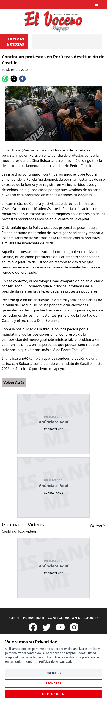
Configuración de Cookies (72, 617)
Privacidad (33, 617)
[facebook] (22, 78)
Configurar (53, 673)
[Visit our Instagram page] (74, 627)
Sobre (14, 617)
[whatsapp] (5, 78)
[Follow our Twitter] (46, 627)
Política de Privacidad (55, 662)
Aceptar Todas (54, 694)
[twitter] (13, 78)
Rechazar (53, 683)
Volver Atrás (13, 382)
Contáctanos (53, 429)
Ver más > (97, 525)
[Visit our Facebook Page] (33, 627)
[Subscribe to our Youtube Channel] (60, 627)
